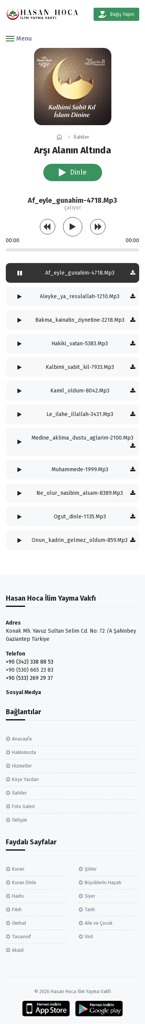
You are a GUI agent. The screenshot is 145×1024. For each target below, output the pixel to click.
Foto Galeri (23, 806)
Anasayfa (22, 739)
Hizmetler (22, 766)
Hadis (18, 896)
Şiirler (91, 869)
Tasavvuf (21, 936)
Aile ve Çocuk (99, 923)
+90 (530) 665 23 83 (29, 670)
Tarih (90, 909)
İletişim (19, 820)
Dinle (73, 172)
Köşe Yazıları (25, 779)
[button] (19, 38)
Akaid (18, 950)
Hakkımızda (24, 752)
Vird (89, 936)
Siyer (90, 896)
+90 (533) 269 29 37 (29, 678)
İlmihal (19, 923)
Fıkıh (17, 909)
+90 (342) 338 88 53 (29, 662)
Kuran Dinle (24, 882)
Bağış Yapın (116, 14)
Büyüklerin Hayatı (103, 882)
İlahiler (81, 137)
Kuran (18, 869)
